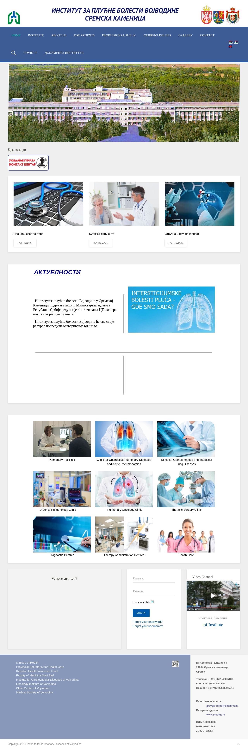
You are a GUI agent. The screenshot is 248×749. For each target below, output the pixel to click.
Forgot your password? (147, 621)
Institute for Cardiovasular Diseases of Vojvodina (47, 679)
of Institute (213, 624)
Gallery (185, 35)
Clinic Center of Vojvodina (32, 688)
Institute (36, 35)
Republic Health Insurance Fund (37, 671)
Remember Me (141, 602)
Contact (207, 35)
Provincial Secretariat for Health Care (40, 666)
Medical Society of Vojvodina (34, 692)
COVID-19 (30, 52)
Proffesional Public (119, 35)
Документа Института (64, 52)
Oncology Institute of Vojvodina (36, 684)
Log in (141, 613)
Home (16, 35)
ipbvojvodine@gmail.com (222, 705)
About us (58, 35)
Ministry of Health (27, 662)
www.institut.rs (216, 714)
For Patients (84, 35)
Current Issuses (157, 35)
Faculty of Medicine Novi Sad (35, 675)
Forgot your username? (148, 626)
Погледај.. (25, 242)
